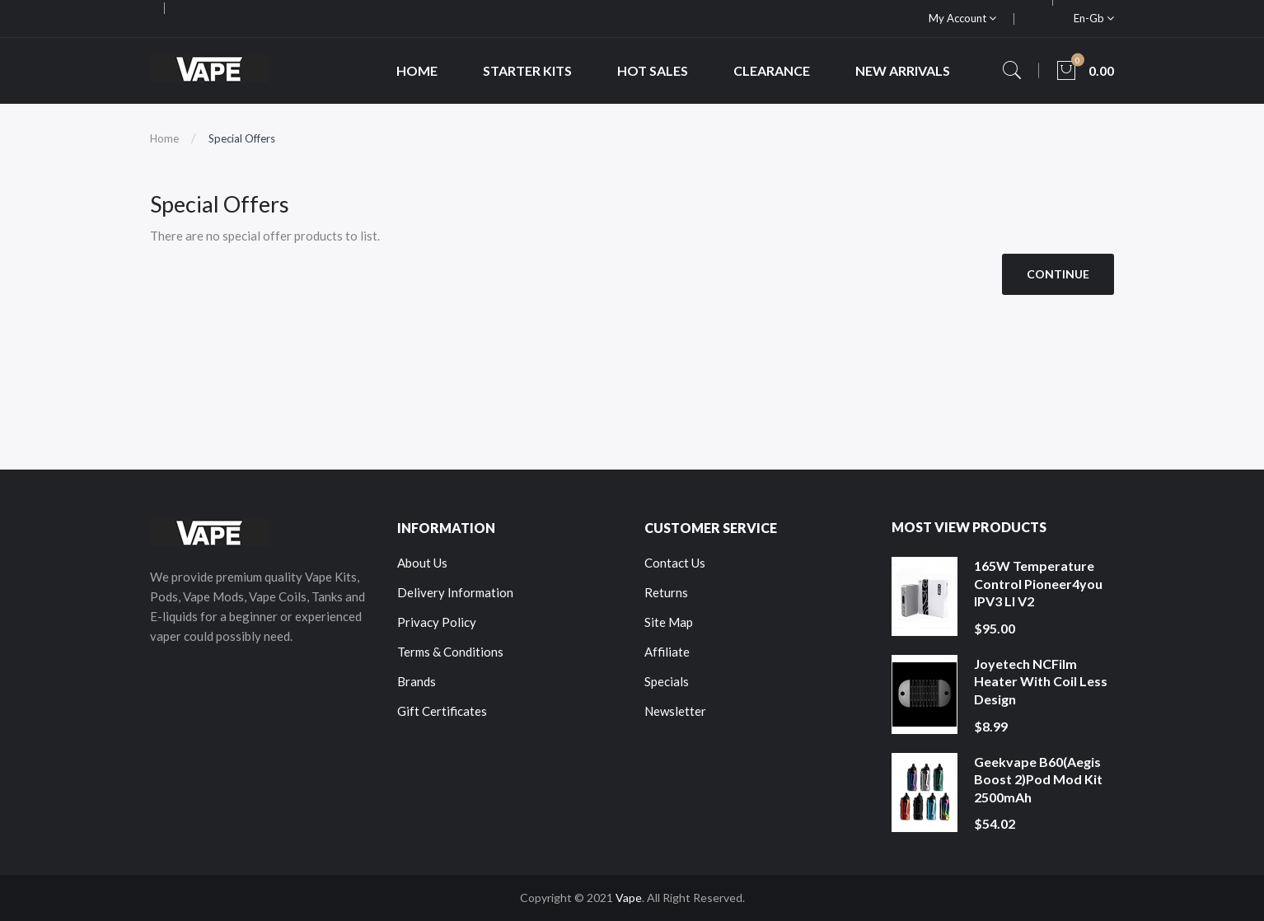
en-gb (1094, 18)
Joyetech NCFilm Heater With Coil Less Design (1040, 681)
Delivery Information (455, 592)
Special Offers (241, 138)
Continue (1058, 274)
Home (164, 138)
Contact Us (674, 562)
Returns (666, 592)
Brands (416, 681)
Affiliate (667, 651)
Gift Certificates (442, 711)
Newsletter (675, 711)
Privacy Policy (436, 622)
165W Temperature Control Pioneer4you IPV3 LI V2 (1038, 583)
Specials (666, 681)
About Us (422, 562)
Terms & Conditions (450, 651)
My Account (962, 18)
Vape (629, 898)
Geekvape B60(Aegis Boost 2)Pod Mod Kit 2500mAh (1038, 779)
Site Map (668, 622)
